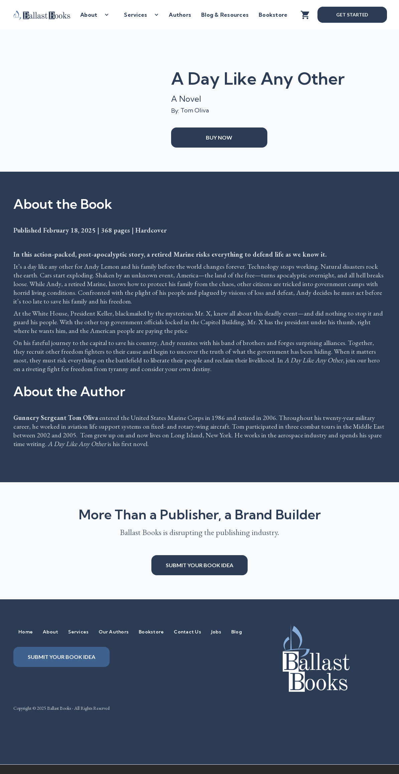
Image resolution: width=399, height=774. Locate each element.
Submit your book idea (199, 565)
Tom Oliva (194, 110)
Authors (180, 14)
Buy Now (219, 137)
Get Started (352, 14)
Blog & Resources (225, 14)
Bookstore (273, 14)
